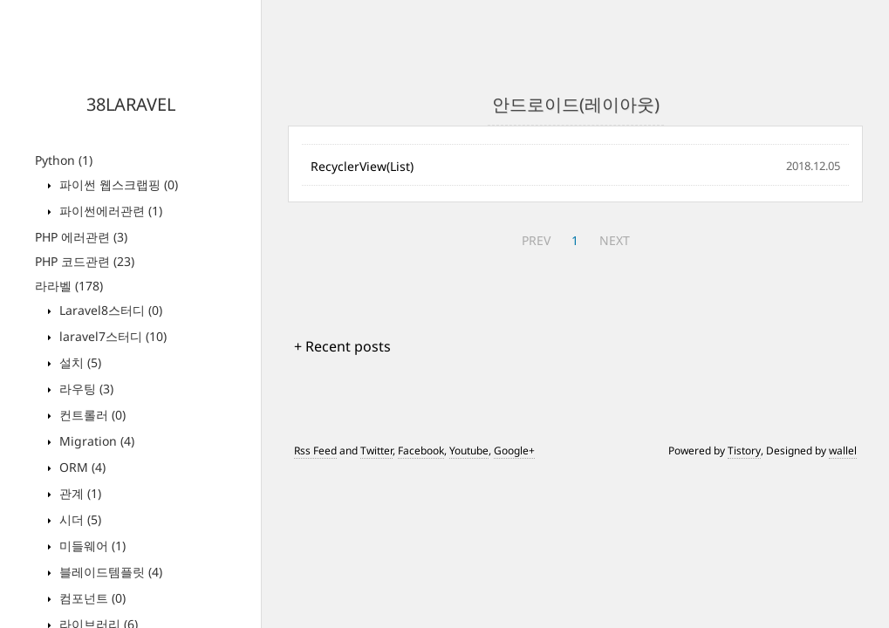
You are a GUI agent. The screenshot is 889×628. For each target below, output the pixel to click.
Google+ (514, 450)
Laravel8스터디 (109, 310)
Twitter (376, 450)
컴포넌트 (91, 598)
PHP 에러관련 (81, 237)
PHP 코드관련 (84, 261)
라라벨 (69, 285)
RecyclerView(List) (362, 166)
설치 (78, 362)
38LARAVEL (130, 104)
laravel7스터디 (111, 336)
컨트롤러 (91, 414)
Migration (95, 441)
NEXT (614, 240)
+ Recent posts (342, 346)
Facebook (421, 450)
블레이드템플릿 (109, 571)
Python (63, 160)
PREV (536, 240)
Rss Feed (315, 450)
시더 (78, 519)
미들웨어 (91, 545)
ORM (81, 467)
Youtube (469, 450)
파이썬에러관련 (109, 210)
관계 (78, 493)
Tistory (744, 450)
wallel (843, 450)
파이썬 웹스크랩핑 (117, 184)
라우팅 (84, 388)
